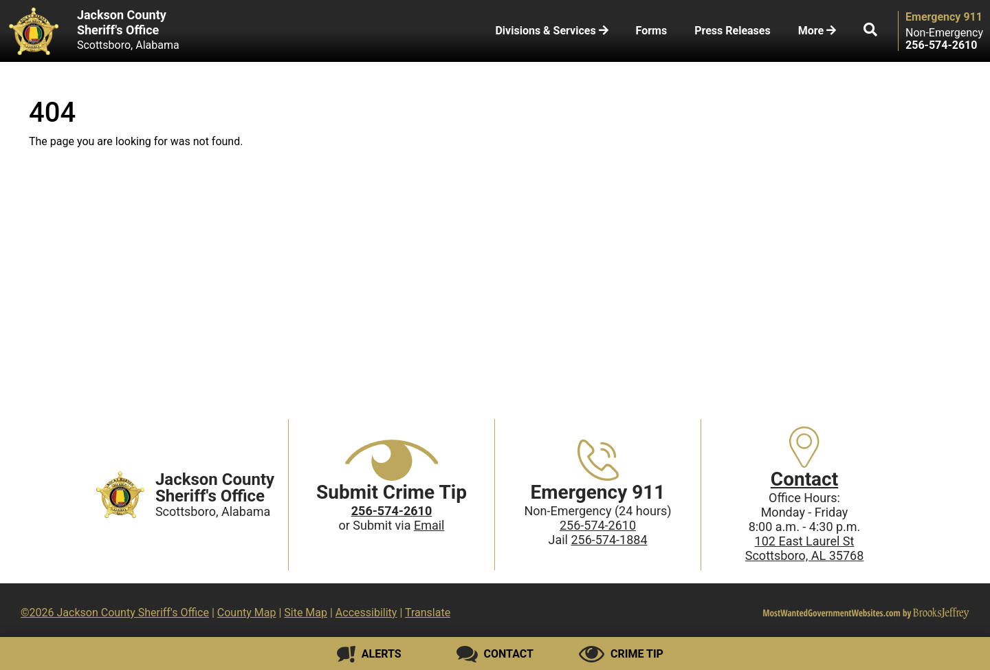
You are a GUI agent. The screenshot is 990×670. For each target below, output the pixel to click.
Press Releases (732, 30)
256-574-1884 (609, 539)
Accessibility (366, 612)
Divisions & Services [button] (551, 30)
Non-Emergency (944, 33)
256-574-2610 (598, 525)
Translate (427, 612)
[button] (870, 31)
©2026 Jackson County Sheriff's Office (115, 612)
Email (429, 525)
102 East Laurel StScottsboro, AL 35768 (804, 548)
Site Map (305, 612)
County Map (246, 612)
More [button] (817, 30)
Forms (652, 30)
